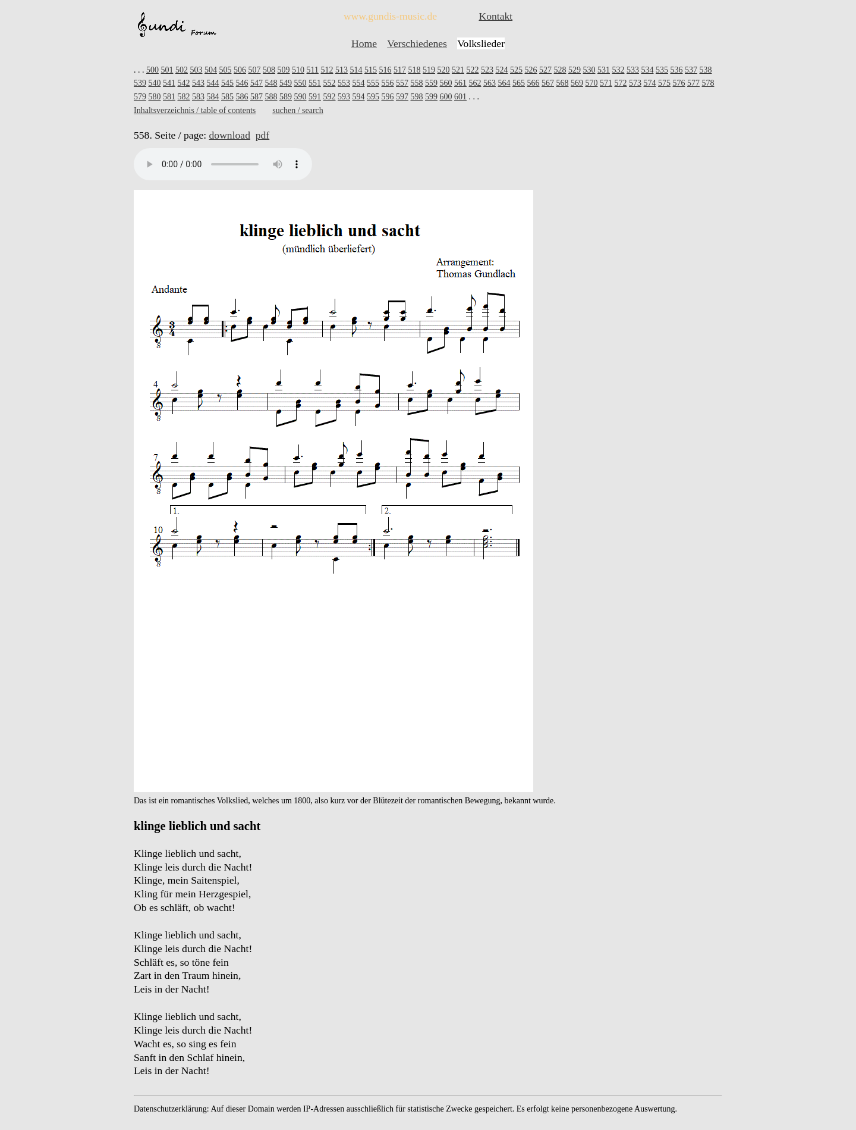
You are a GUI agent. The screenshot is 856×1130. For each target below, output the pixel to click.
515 (370, 69)
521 (458, 69)
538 (705, 69)
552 (329, 83)
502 (181, 69)
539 (140, 83)
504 (210, 69)
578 (708, 83)
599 (431, 96)
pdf (262, 135)
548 (271, 83)
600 (446, 96)
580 (155, 96)
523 (487, 69)
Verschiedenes (417, 43)
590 (300, 96)
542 (184, 83)
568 (562, 83)
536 (676, 69)
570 (592, 83)
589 (285, 96)
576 (679, 83)
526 (530, 69)
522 (472, 69)
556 (388, 83)
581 (169, 96)
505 (225, 69)
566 (533, 83)
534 (647, 69)
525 (516, 69)
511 (313, 69)
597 (402, 96)
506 (240, 69)
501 (167, 69)
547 (256, 83)
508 (269, 69)
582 (184, 96)
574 (650, 83)
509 (284, 69)
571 (606, 83)
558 (417, 83)
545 (227, 83)
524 (501, 69)
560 (446, 83)
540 (155, 83)
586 (242, 96)
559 (431, 83)
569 (577, 83)
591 (315, 96)
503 (196, 69)
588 (271, 96)
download (229, 135)
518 (414, 69)
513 (341, 69)
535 (662, 69)
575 (664, 83)
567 (548, 83)
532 (618, 69)
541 (169, 83)
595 (373, 96)
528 (559, 69)
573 (635, 83)
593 (344, 96)
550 (300, 83)
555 (373, 83)
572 (621, 83)
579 (140, 96)
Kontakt (495, 16)
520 (443, 69)
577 (693, 83)
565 (518, 83)
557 (402, 83)
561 (460, 83)
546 (242, 83)
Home (364, 43)
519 (429, 69)
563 (489, 83)
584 (213, 96)
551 (315, 83)
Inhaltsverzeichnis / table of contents (195, 110)
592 (329, 96)
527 (545, 69)
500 (152, 69)
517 (400, 69)
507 (254, 69)
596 (388, 96)
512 (326, 69)
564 (504, 83)
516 (385, 69)
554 (359, 83)
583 (198, 96)
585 (227, 96)
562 (475, 83)
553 (344, 83)
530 (589, 69)
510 (298, 69)
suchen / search (297, 110)
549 (285, 83)
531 (603, 69)
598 (417, 96)
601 (460, 96)
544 (213, 83)
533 (633, 69)
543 (198, 83)
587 (256, 96)
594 (359, 96)
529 (574, 69)
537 (691, 69)
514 (356, 69)
